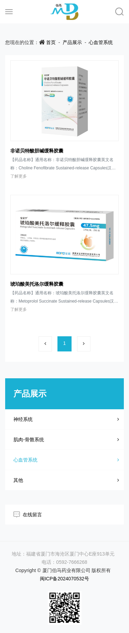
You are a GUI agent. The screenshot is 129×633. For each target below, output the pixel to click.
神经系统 (66, 419)
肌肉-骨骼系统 (66, 439)
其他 (66, 480)
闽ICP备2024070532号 (64, 578)
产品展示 (72, 42)
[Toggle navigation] (9, 12)
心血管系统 (101, 42)
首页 (51, 42)
